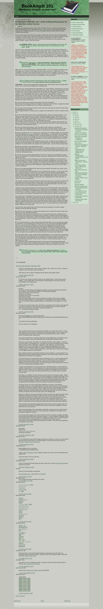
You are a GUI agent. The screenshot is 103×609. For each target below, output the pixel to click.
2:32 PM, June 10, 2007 (25, 476)
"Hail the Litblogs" (79, 184)
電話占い (21, 517)
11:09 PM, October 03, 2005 (26, 435)
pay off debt (42, 474)
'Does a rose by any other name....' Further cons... (81, 162)
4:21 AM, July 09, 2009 (25, 494)
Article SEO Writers (77, 32)
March (76, 122)
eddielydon (19, 560)
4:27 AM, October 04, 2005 (26, 444)
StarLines (22, 227)
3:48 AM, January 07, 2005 (26, 284)
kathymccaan (19, 567)
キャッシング (22, 486)
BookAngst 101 (37, 6)
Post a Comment (20, 596)
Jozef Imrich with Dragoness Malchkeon (26, 266)
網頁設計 (21, 543)
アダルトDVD (22, 489)
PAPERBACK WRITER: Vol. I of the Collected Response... (81, 174)
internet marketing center (30, 452)
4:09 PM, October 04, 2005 (26, 459)
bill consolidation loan (24, 474)
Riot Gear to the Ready (81, 134)
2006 (74, 112)
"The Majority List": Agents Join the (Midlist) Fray (80, 151)
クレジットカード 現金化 (26, 484)
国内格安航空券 (23, 527)
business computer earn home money (29, 442)
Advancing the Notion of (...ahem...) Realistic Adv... (81, 146)
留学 (20, 530)
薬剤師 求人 (22, 525)
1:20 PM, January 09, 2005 (26, 311)
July (76, 115)
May (76, 119)
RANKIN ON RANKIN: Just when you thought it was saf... (81, 130)
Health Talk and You (77, 28)
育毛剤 (20, 511)
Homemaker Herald (77, 34)
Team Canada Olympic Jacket (31, 563)
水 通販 (21, 491)
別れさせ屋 (22, 544)
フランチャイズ (23, 509)
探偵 (20, 519)
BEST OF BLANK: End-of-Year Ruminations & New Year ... (81, 188)
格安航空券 (22, 546)
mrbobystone (19, 550)
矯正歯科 (21, 536)
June (76, 117)
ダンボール (22, 488)
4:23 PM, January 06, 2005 (26, 275)
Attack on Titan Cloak (30, 556)
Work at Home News (78, 22)
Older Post (67, 601)
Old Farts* (77, 182)
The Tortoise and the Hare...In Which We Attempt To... (80, 166)
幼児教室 (21, 515)
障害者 (20, 503)
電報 (20, 535)
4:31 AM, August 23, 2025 (26, 593)
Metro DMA (45, 141)
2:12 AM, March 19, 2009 (25, 480)
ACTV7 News (76, 30)
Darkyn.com (29, 134)
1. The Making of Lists (80, 191)
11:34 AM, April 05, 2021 (25, 558)
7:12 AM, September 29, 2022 (27, 573)
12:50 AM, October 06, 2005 (26, 467)
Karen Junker (19, 276)
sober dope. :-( (78, 143)
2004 (74, 202)
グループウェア (23, 514)
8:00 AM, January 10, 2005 (26, 424)
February (77, 124)
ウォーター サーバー (25, 541)
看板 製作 (22, 540)
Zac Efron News (76, 26)
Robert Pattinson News (78, 24)
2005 (74, 114)
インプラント (22, 532)
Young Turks (78, 181)
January (77, 126)
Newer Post (17, 601)
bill (16, 468)
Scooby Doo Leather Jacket (34, 570)
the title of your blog (47, 71)
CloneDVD (22, 533)
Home (42, 601)
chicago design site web (61, 463)
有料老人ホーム (23, 499)
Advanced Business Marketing (27, 431)
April (76, 121)
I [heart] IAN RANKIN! (80, 133)
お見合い (21, 498)
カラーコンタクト (24, 506)
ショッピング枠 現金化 (25, 504)
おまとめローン (23, 529)
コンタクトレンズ (24, 507)
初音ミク (21, 538)
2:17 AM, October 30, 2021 (26, 566)
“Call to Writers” (47, 29)
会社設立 (21, 501)
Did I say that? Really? (81, 141)
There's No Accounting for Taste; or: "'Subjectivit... (81, 138)
